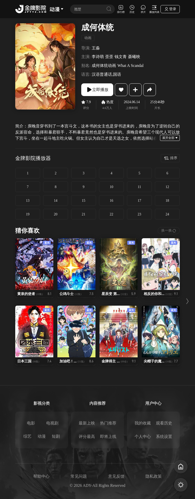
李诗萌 (98, 56)
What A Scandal (130, 65)
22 (111, 214)
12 (167, 187)
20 (55, 214)
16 (111, 200)
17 (139, 200)
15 (83, 200)
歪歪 (109, 56)
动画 (87, 38)
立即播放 (97, 90)
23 (139, 214)
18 (167, 200)
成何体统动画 (104, 65)
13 (27, 200)
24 (167, 214)
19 (27, 214)
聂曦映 (134, 56)
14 (55, 200)
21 (83, 214)
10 (111, 187)
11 (139, 187)
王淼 (96, 48)
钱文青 (121, 56)
